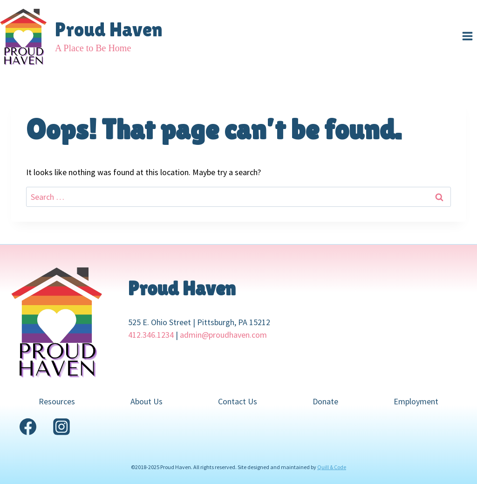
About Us (146, 401)
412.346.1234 (151, 334)
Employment (416, 401)
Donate (325, 401)
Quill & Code (331, 467)
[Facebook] (28, 426)
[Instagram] (61, 426)
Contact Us (237, 401)
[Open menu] (467, 35)
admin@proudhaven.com (223, 334)
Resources (57, 401)
